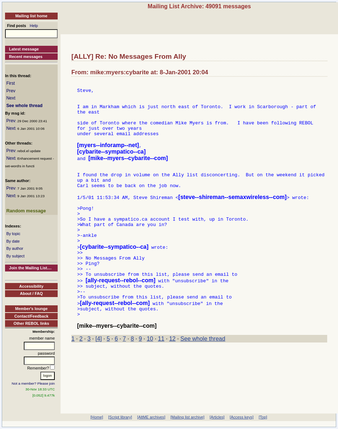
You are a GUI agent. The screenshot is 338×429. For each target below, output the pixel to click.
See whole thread (24, 105)
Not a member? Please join (33, 383)
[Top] (263, 417)
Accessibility (31, 286)
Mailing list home (31, 16)
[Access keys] (241, 417)
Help (34, 25)
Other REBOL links (31, 323)
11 (161, 378)
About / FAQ (31, 293)
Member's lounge (31, 308)
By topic (13, 233)
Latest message (24, 49)
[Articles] (217, 417)
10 (150, 378)
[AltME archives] (151, 417)
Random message (26, 210)
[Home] (96, 417)
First (10, 83)
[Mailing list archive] (187, 417)
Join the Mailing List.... (30, 268)
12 (172, 378)
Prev (10, 90)
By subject (15, 256)
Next (10, 98)
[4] (98, 378)
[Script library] (120, 417)
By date (12, 241)
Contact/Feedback (31, 316)
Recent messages (26, 56)
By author (14, 248)
